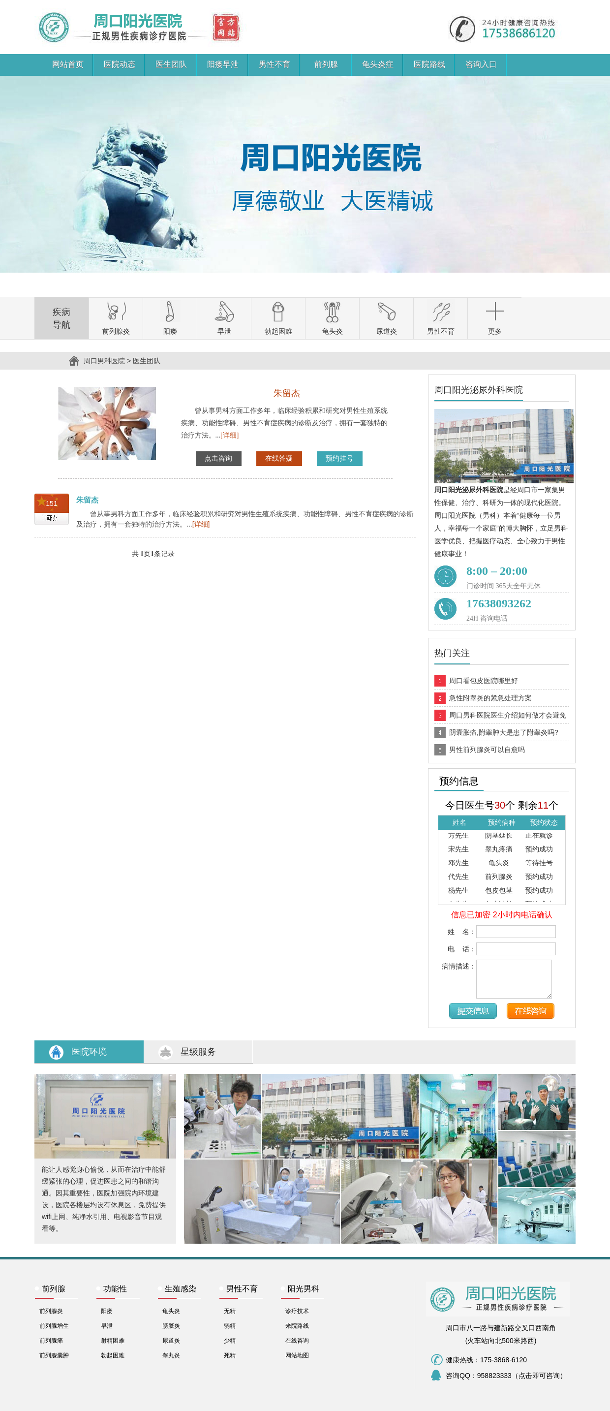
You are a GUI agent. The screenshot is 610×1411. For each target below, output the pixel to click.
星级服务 (198, 1052)
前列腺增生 (54, 1325)
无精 (230, 1311)
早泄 (107, 1325)
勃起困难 (112, 1355)
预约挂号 (339, 458)
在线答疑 (279, 458)
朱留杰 (87, 500)
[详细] (229, 435)
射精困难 (112, 1340)
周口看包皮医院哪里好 (483, 681)
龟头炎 (171, 1311)
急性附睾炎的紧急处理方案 (490, 698)
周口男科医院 (55, 6)
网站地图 (297, 1355)
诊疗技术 (297, 1311)
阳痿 (107, 1311)
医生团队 (146, 361)
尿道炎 (171, 1340)
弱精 (230, 1325)
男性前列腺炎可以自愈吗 (487, 749)
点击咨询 (218, 458)
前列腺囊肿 (54, 1355)
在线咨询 (297, 1340)
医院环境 (89, 1052)
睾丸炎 (171, 1355)
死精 (230, 1355)
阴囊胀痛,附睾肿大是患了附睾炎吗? (503, 732)
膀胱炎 (171, 1325)
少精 (230, 1340)
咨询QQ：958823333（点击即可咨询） (506, 1376)
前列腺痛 (51, 1340)
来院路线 (297, 1325)
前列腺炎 (51, 1311)
